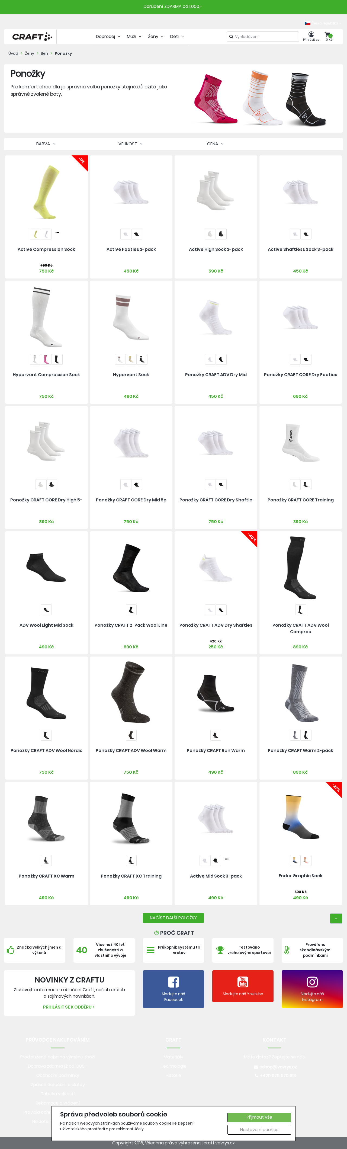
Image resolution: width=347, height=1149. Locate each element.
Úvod (13, 53)
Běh (44, 53)
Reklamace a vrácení (58, 1103)
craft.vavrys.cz (219, 1143)
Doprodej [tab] (108, 36)
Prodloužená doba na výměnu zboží (57, 1057)
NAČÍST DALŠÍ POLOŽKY (173, 918)
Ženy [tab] (156, 36)
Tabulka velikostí (58, 1094)
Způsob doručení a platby (58, 1084)
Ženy (29, 53)
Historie (173, 1075)
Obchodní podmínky (57, 1075)
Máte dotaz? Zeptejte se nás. (275, 1057)
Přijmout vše (259, 1117)
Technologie (173, 1066)
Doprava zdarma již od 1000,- (58, 1066)
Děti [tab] (177, 36)
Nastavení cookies (259, 1129)
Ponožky (63, 53)
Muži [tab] (135, 36)
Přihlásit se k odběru (69, 1007)
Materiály (173, 1057)
